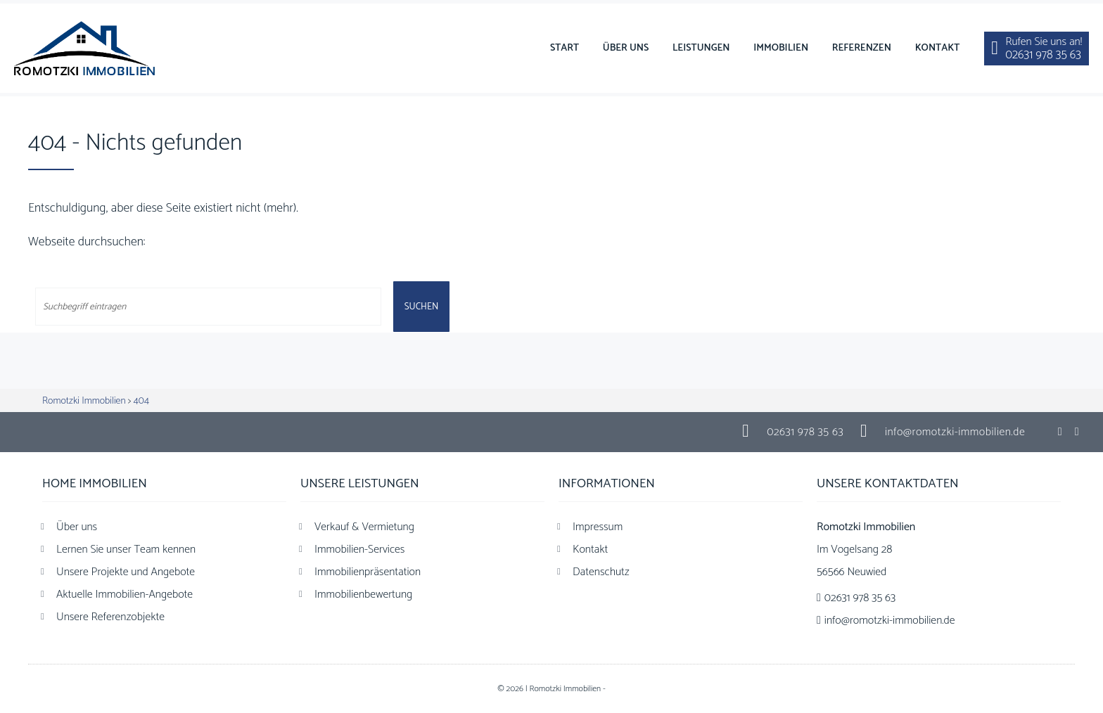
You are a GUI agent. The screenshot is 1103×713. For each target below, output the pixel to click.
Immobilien (780, 48)
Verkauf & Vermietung (364, 527)
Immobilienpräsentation (367, 572)
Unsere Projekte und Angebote (125, 572)
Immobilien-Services (359, 549)
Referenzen (861, 48)
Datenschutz (601, 572)
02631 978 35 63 (805, 432)
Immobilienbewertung (363, 594)
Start (564, 48)
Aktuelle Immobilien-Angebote (124, 594)
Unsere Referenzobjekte (110, 617)
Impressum (598, 527)
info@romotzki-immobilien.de (955, 432)
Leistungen (701, 48)
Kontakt (937, 48)
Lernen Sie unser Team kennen (126, 549)
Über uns (626, 48)
